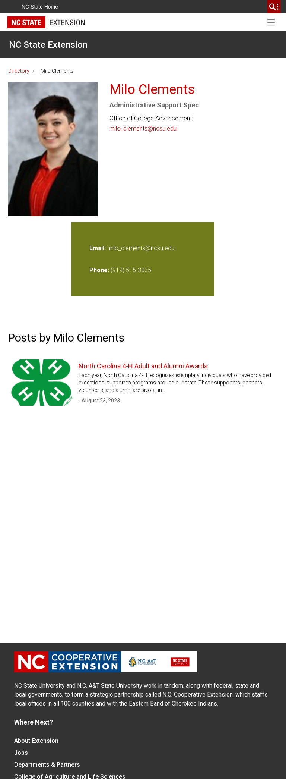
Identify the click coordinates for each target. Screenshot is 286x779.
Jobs (21, 752)
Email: (98, 248)
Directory (18, 71)
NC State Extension (48, 45)
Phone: (99, 270)
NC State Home (40, 7)
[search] (273, 6)
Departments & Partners (47, 764)
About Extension (36, 740)
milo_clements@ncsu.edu (143, 128)
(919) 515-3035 (131, 270)
